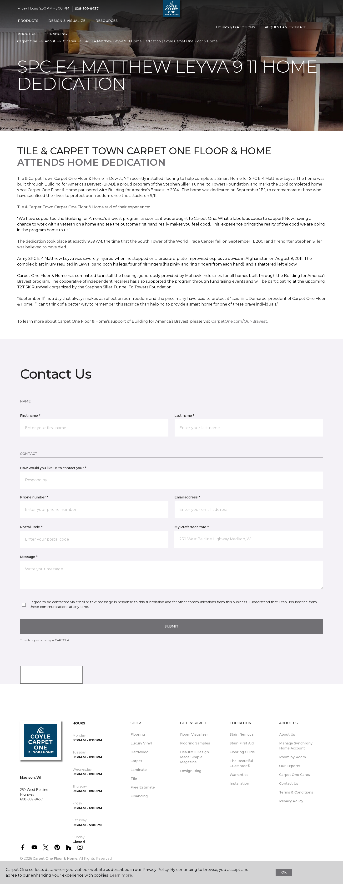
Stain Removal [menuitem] (242, 734)
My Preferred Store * (191, 527)
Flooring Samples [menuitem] (195, 743)
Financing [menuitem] (139, 796)
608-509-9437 (87, 8)
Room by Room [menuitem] (292, 757)
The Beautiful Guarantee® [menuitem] (241, 763)
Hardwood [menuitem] (139, 752)
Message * (28, 556)
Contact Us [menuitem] (288, 783)
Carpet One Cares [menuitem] (294, 775)
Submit (171, 626)
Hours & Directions (235, 27)
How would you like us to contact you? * (53, 468)
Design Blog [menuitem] (190, 771)
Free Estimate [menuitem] (143, 787)
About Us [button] (27, 34)
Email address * (187, 497)
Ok (283, 872)
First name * (30, 415)
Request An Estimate (286, 27)
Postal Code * (31, 527)
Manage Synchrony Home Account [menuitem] (296, 745)
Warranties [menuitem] (239, 775)
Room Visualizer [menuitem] (194, 734)
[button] (315, 27)
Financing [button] (56, 34)
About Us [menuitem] (287, 734)
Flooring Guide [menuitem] (242, 752)
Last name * (184, 415)
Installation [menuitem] (239, 783)
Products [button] (28, 21)
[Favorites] (320, 27)
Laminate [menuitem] (139, 770)
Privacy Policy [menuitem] (291, 801)
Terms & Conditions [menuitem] (296, 792)
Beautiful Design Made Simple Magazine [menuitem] (194, 757)
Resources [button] (107, 21)
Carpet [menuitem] (136, 761)
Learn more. (121, 875)
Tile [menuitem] (134, 778)
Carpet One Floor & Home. (55, 858)
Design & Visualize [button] (67, 21)
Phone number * (34, 497)
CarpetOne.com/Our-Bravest (239, 321)
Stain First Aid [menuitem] (242, 743)
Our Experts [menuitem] (289, 766)
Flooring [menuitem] (138, 734)
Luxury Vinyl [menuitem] (141, 743)
